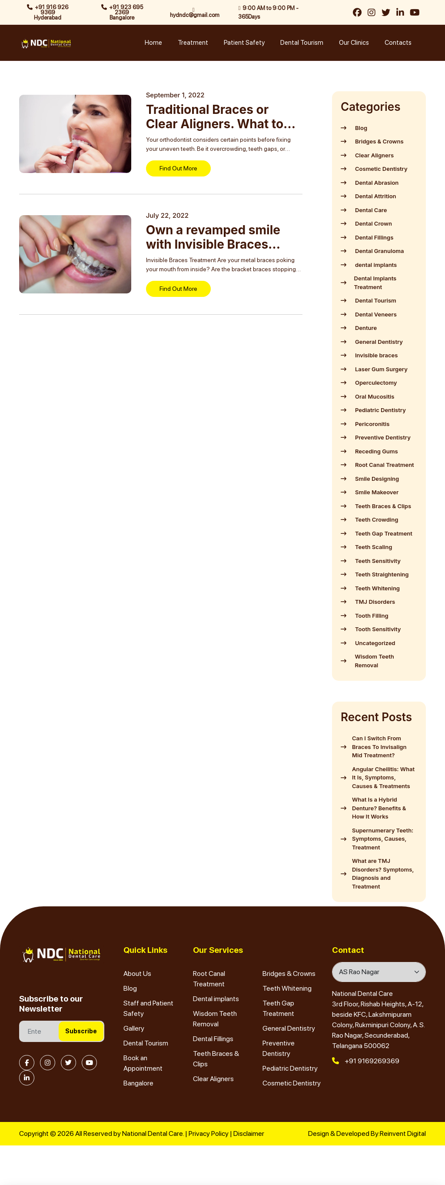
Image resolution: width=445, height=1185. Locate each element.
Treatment (193, 43)
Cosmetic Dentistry (291, 1083)
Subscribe (81, 1031)
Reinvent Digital (403, 1133)
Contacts (398, 43)
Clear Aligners (213, 1079)
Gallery (133, 1028)
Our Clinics (354, 43)
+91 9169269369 (365, 1061)
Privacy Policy (209, 1133)
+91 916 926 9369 (47, 12)
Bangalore (138, 1083)
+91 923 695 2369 (122, 12)
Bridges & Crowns (288, 973)
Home (153, 43)
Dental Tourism (301, 43)
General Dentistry (288, 1028)
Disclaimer (248, 1133)
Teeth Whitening (287, 988)
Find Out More (178, 168)
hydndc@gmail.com (194, 12)
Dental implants (216, 999)
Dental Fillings (213, 1039)
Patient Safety (244, 43)
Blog (130, 988)
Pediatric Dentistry (290, 1068)
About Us (137, 973)
